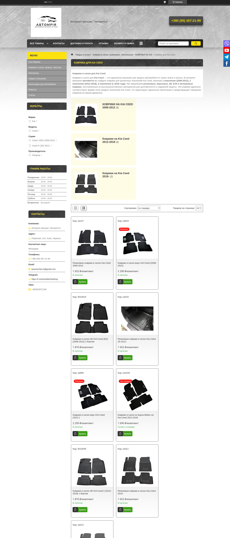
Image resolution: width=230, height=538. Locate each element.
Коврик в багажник (37, 78)
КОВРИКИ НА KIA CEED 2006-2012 (117, 106)
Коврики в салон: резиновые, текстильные (113, 55)
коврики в (101, 514)
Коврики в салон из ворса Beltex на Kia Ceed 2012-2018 (180, 305)
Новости (32, 89)
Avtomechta (122, 517)
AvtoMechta (61, 511)
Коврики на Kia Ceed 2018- (115, 140)
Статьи (31, 95)
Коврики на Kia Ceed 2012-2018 (183, 106)
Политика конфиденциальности (140, 535)
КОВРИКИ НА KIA (143, 55)
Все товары (37, 43)
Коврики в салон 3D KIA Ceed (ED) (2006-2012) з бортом (180, 229)
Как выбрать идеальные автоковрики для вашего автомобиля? (91, 484)
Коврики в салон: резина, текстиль (44, 67)
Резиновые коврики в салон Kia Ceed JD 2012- (92, 305)
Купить (82, 247)
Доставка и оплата (81, 43)
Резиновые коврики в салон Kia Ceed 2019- (136, 381)
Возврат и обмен (124, 43)
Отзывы (103, 43)
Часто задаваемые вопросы (176, 483)
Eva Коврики (34, 62)
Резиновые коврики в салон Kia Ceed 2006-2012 (92, 229)
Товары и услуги (83, 55)
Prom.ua (127, 533)
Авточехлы (33, 73)
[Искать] (196, 43)
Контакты (59, 43)
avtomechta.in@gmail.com (43, 269)
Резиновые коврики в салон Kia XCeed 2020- (178, 381)
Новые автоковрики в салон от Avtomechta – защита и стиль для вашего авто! (134, 485)
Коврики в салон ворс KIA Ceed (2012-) (133, 305)
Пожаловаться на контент (114, 535)
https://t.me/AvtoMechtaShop (45, 279)
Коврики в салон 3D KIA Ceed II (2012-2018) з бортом (92, 381)
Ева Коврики (34, 492)
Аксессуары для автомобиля (42, 84)
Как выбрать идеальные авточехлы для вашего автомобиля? (92, 491)
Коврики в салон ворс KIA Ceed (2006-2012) (137, 229)
